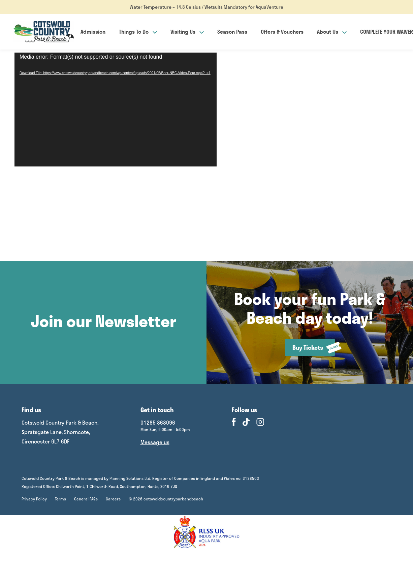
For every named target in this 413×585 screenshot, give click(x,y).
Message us (154, 442)
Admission (93, 31)
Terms (60, 498)
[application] (115, 109)
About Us (332, 31)
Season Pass (232, 31)
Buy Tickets (313, 347)
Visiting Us (187, 31)
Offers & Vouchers (282, 31)
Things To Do (138, 31)
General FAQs (86, 498)
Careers (113, 498)
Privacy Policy (34, 498)
